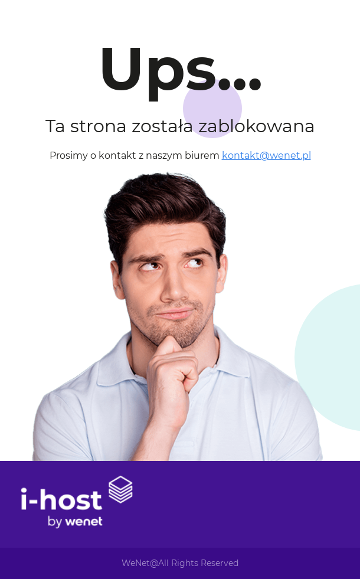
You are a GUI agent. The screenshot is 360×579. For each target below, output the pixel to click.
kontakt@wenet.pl (266, 155)
